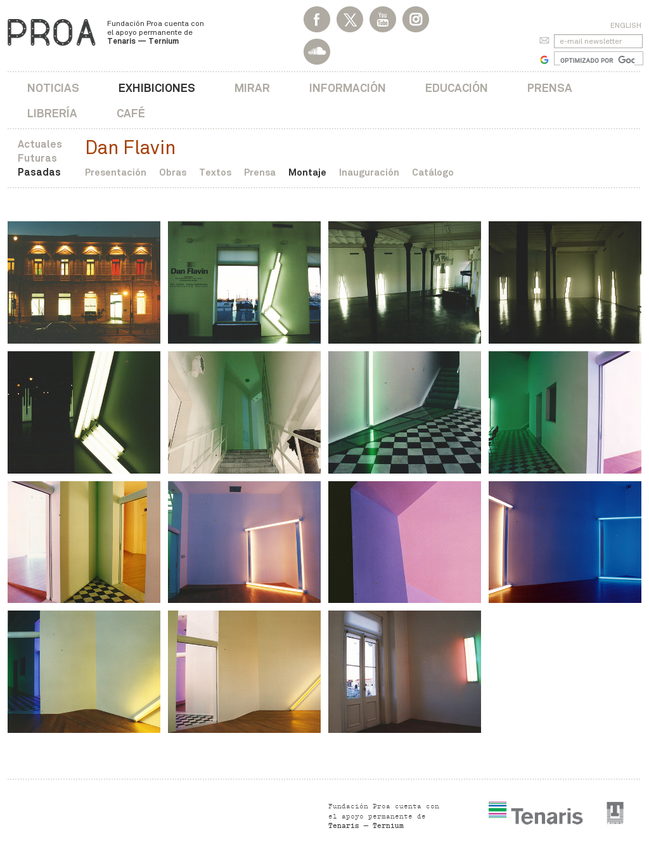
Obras (172, 172)
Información (347, 88)
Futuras (37, 158)
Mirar (252, 88)
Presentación (115, 172)
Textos (215, 172)
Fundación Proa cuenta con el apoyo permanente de (155, 32)
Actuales (40, 144)
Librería (52, 113)
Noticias (53, 88)
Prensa (549, 88)
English (625, 25)
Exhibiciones (157, 88)
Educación (456, 88)
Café (131, 113)
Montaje (307, 172)
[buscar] (597, 60)
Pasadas (39, 172)
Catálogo (433, 172)
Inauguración (369, 172)
